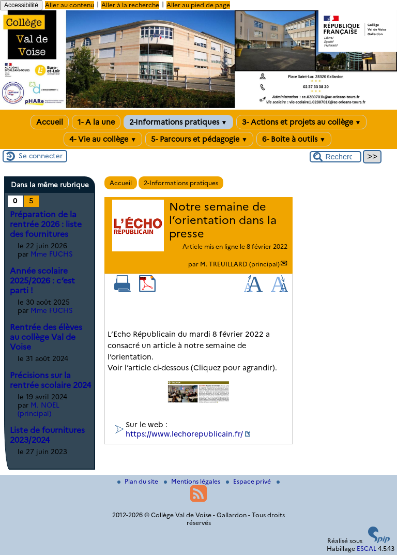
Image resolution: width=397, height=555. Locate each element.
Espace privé (249, 481)
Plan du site (138, 481)
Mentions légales (193, 481)
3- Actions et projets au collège (301, 122)
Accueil (49, 122)
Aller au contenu (69, 5)
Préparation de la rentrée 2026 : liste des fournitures (46, 224)
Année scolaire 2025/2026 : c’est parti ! (42, 280)
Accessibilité (21, 5)
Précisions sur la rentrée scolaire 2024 (50, 380)
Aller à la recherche (130, 5)
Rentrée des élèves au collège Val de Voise (46, 337)
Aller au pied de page (198, 5)
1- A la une (96, 122)
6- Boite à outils (294, 139)
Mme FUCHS (51, 254)
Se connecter (41, 156)
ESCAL (366, 548)
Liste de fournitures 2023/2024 (47, 435)
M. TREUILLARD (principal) (240, 264)
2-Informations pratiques (178, 122)
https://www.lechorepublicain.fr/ (184, 434)
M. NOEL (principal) (38, 409)
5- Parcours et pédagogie (199, 139)
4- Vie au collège (102, 139)
